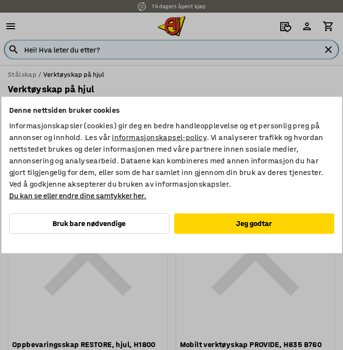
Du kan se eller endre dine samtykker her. (77, 195)
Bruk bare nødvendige (89, 223)
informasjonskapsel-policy (159, 137)
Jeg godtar (254, 223)
